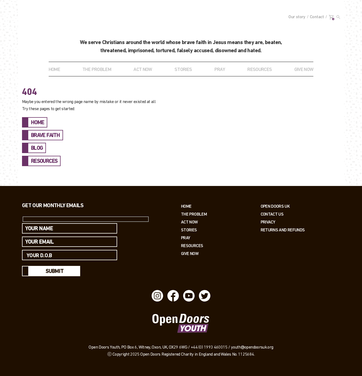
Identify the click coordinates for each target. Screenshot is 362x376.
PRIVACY (268, 222)
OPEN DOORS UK (275, 206)
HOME (37, 123)
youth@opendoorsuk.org (252, 347)
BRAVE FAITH (45, 135)
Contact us (272, 214)
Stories (189, 230)
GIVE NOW (304, 69)
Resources (192, 245)
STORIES (183, 69)
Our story (296, 17)
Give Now (189, 253)
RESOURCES (259, 69)
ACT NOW (142, 69)
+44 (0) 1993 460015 (209, 347)
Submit (55, 271)
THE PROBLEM (96, 69)
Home (54, 69)
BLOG (37, 148)
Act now (189, 222)
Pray (219, 69)
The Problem (194, 214)
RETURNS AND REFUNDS (283, 230)
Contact (317, 17)
